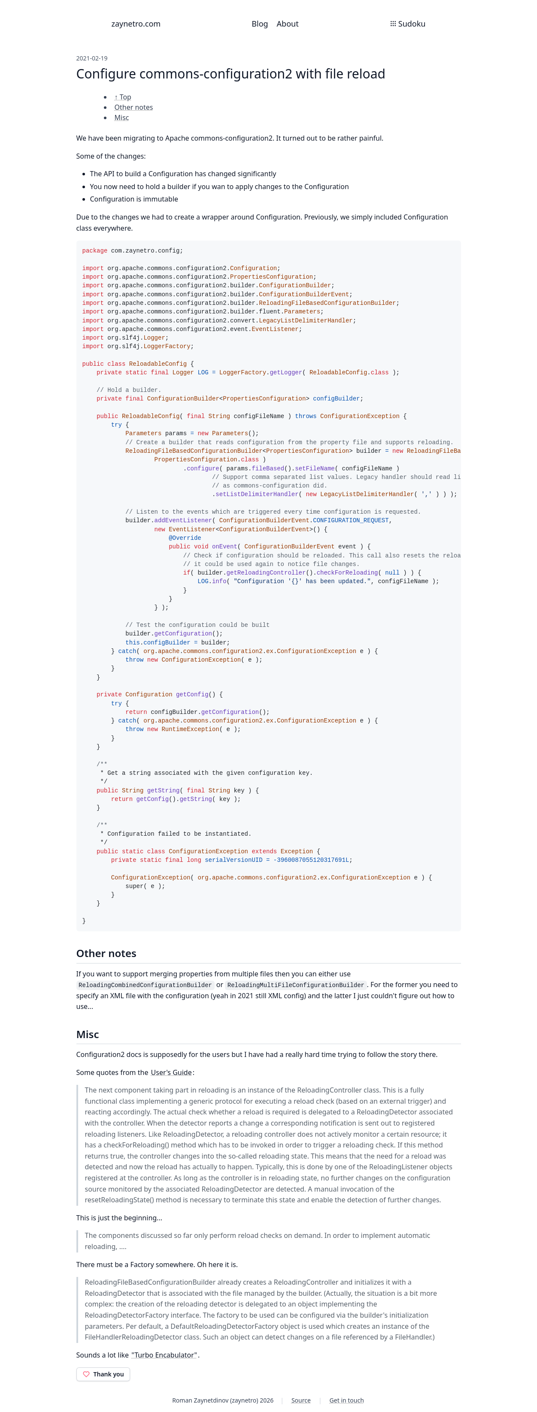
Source (301, 1400)
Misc (122, 117)
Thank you (103, 1374)
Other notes (134, 107)
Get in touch (347, 1400)
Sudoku (408, 23)
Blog (260, 23)
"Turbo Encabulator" (164, 1355)
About (288, 23)
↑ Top (123, 97)
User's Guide (171, 1072)
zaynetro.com (136, 23)
